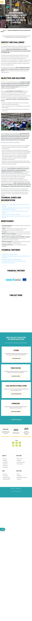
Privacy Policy (12, 488)
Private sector (19, 475)
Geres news (5, 473)
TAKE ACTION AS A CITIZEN (16, 358)
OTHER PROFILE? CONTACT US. (17, 419)
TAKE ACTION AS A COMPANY (15, 376)
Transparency (5, 462)
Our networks (5, 465)
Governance (5, 460)
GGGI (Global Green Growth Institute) (10, 254)
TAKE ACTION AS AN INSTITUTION (16, 393)
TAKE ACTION (12, 4)
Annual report (5, 467)
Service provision (20, 463)
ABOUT (8, 4)
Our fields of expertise (21, 462)
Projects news (5, 475)
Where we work (19, 458)
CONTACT (18, 2)
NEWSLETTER (24, 2)
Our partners (5, 463)
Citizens (18, 473)
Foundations (19, 479)
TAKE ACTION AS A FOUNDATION (15, 411)
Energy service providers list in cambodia (11, 214)
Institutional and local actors (22, 477)
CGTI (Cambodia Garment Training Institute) (11, 259)
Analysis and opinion (6, 479)
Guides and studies (6, 477)
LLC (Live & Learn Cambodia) (8, 262)
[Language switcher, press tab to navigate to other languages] (30, 2)
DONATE (17, 4)
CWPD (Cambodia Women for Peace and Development (14, 261)
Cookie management (18, 488)
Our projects (19, 460)
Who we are (5, 458)
